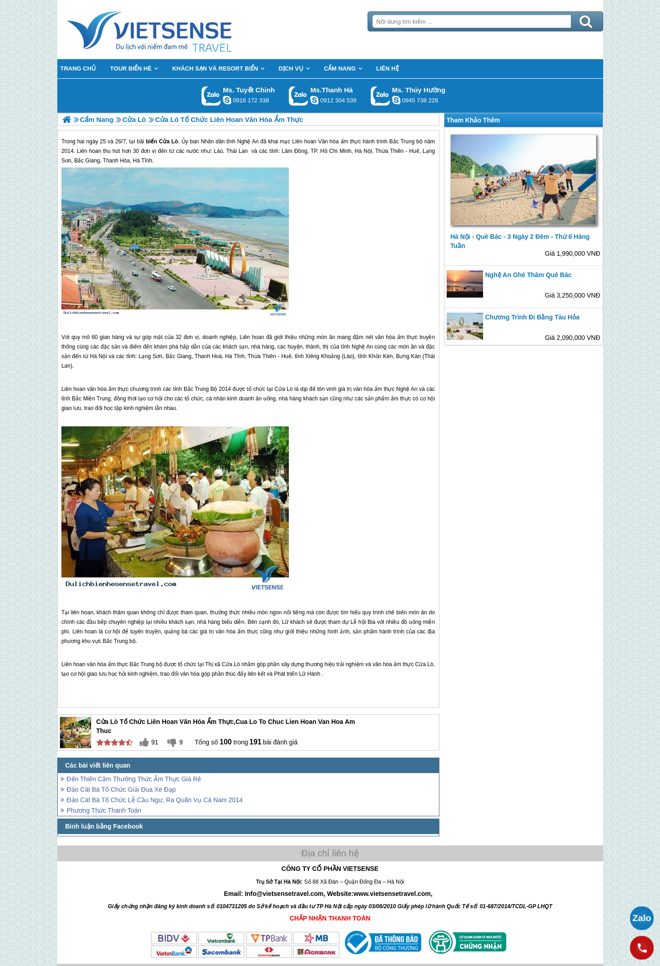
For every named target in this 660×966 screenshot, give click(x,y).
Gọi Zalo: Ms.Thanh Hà (298, 96)
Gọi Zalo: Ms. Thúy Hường (380, 96)
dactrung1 (396, 100)
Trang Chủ (172, 29)
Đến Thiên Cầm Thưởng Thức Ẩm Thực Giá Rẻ (134, 779)
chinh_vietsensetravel (227, 100)
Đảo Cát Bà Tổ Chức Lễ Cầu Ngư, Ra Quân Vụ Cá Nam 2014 (155, 800)
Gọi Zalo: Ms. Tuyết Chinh (211, 96)
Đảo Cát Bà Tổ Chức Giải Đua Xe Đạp (121, 789)
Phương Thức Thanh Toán (104, 810)
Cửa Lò (283, 389)
